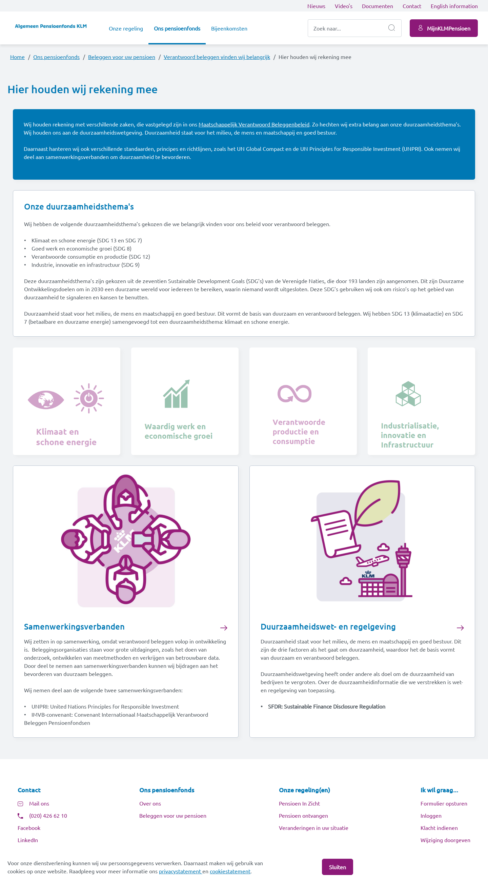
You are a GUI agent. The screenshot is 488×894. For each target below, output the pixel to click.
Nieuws (316, 5)
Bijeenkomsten (229, 28)
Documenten (377, 5)
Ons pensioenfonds (177, 28)
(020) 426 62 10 (48, 816)
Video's (343, 5)
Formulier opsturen (444, 804)
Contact (412, 5)
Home (17, 56)
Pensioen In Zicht (299, 804)
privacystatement (180, 871)
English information (454, 5)
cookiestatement (230, 871)
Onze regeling (126, 28)
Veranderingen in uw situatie (313, 829)
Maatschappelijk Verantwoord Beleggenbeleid (254, 124)
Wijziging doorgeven (445, 841)
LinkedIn (28, 841)
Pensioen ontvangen (303, 816)
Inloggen (431, 816)
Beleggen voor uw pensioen (121, 56)
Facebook (29, 829)
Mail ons (39, 804)
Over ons (150, 804)
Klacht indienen (439, 829)
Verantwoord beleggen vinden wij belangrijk (217, 56)
